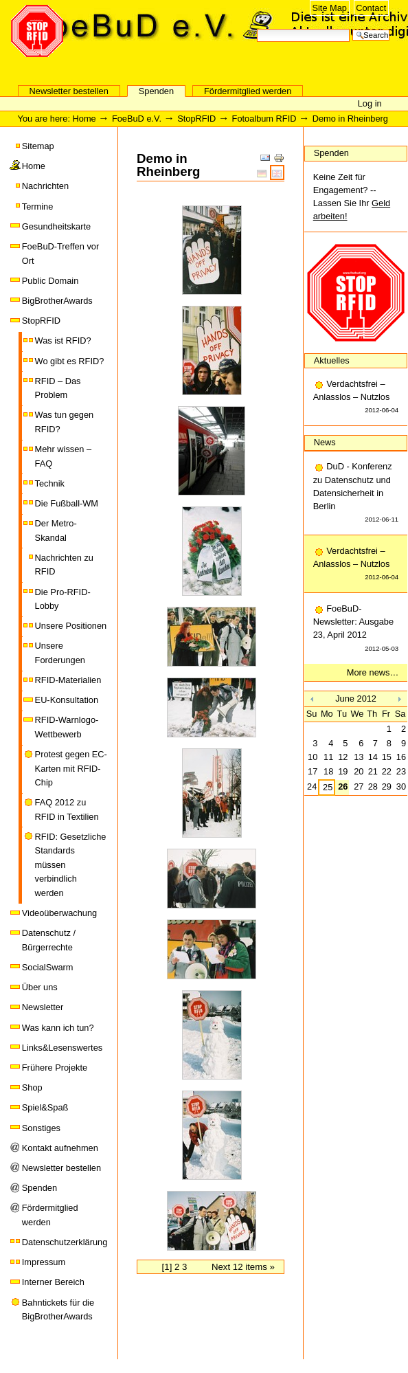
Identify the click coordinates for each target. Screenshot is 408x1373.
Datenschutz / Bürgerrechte (49, 940)
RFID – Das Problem (58, 388)
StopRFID (196, 118)
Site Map (329, 8)
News (325, 442)
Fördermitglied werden (247, 91)
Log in (370, 103)
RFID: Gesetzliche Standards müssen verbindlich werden (70, 864)
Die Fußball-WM (66, 503)
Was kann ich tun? (58, 1028)
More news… (372, 672)
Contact (371, 8)
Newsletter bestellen (69, 91)
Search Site (256, 27)
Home (84, 118)
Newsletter (42, 1007)
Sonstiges (41, 1128)
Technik (50, 483)
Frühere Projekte (54, 1067)
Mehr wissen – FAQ (63, 456)
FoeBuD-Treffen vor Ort (60, 253)
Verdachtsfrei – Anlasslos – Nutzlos (355, 398)
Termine (38, 206)
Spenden (156, 91)
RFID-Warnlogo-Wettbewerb (67, 727)
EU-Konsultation (66, 700)
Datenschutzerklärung (64, 1242)
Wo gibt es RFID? (69, 361)
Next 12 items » (243, 1267)
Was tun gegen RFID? (64, 422)
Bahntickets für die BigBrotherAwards (58, 1309)
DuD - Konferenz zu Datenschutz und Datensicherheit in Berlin (355, 493)
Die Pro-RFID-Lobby (63, 599)
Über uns (40, 987)
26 (343, 786)
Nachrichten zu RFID (64, 564)
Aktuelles (332, 360)
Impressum (43, 1262)
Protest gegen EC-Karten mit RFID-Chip (71, 768)
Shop (32, 1087)
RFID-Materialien (68, 680)
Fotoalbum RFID (264, 118)
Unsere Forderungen (60, 652)
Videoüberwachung (59, 913)
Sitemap (38, 146)
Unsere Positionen (71, 626)
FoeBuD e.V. (147, 60)
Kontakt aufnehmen (60, 1148)
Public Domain (50, 281)
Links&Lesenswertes (62, 1047)
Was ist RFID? (63, 340)
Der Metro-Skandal (56, 530)
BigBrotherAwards (57, 300)
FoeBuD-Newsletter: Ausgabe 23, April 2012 (355, 629)
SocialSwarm (47, 967)
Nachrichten (45, 186)
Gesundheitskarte (56, 226)
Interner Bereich (53, 1282)
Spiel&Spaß (45, 1107)
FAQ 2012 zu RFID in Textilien (67, 809)
